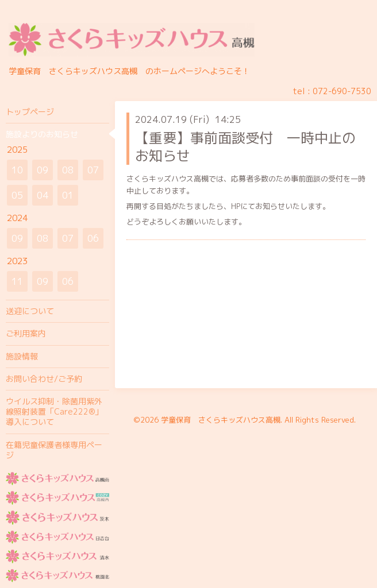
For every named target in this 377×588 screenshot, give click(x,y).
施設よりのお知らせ (42, 134)
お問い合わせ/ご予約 (44, 378)
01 (68, 195)
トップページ (30, 111)
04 (42, 195)
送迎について (30, 310)
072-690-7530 (342, 91)
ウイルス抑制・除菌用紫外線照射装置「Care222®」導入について (54, 411)
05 (17, 195)
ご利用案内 (26, 333)
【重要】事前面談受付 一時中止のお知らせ (245, 146)
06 (93, 238)
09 (42, 170)
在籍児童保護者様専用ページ (54, 450)
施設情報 (22, 356)
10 (17, 170)
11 (17, 281)
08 (68, 170)
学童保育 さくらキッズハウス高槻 (220, 420)
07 (93, 170)
